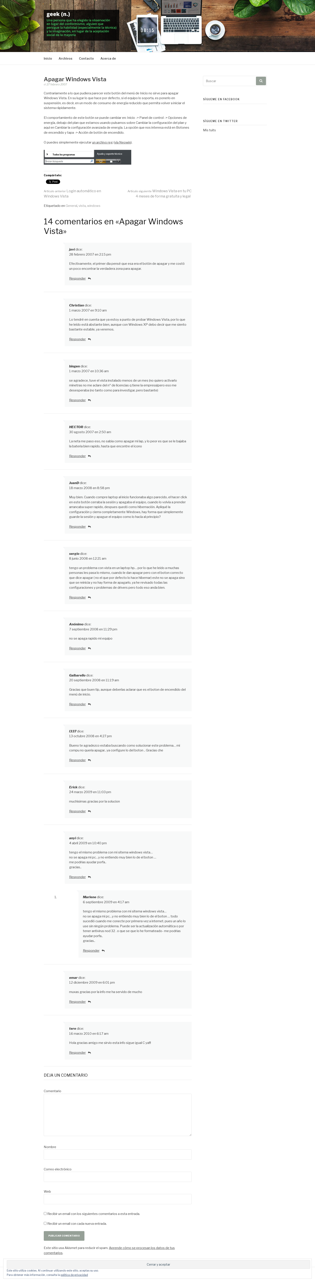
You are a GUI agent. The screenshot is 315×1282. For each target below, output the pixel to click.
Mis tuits (209, 130)
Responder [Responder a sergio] (77, 597)
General (71, 206)
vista (82, 206)
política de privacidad (74, 1275)
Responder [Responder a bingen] (77, 400)
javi (72, 249)
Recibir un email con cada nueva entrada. (77, 1224)
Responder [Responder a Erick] (77, 811)
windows (93, 206)
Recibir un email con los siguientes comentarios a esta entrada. (93, 1214)
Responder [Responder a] (77, 648)
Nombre (50, 1147)
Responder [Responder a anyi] (77, 877)
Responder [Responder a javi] (77, 278)
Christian (76, 305)
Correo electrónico (58, 1169)
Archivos (65, 58)
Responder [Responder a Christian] (77, 339)
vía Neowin (122, 142)
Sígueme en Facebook (221, 99)
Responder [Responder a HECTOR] (77, 456)
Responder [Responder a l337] (77, 760)
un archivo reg (102, 142)
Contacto (86, 58)
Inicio (48, 58)
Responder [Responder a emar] (77, 1002)
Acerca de (108, 58)
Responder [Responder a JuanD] (77, 527)
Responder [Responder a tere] (77, 1053)
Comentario (52, 1091)
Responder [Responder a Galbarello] (77, 704)
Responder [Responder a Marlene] (91, 951)
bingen (74, 366)
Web (47, 1192)
